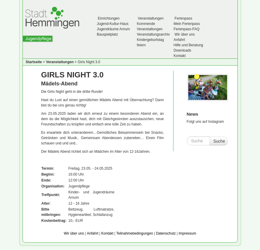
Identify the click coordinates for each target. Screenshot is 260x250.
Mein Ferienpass (187, 24)
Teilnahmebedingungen (134, 233)
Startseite (34, 62)
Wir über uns (184, 34)
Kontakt (180, 56)
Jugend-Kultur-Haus (113, 24)
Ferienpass (183, 18)
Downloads (182, 50)
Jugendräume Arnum (113, 29)
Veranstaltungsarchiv (153, 34)
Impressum (187, 233)
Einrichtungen (108, 18)
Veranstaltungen (150, 18)
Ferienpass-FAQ (187, 29)
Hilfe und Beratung (188, 45)
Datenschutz (166, 233)
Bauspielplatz (107, 34)
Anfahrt (179, 40)
